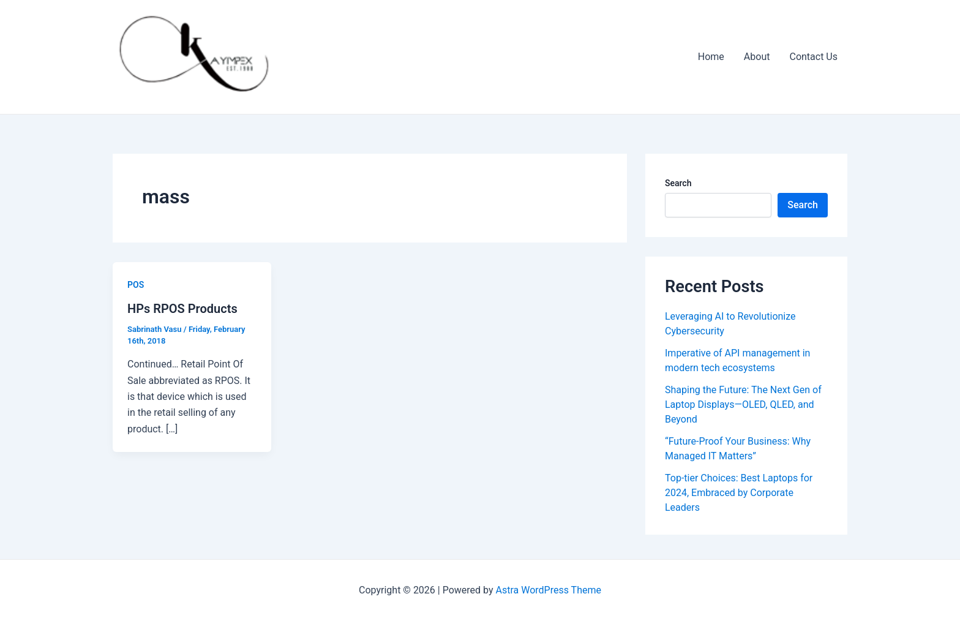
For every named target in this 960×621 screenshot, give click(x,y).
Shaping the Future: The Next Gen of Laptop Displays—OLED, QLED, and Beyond (743, 404)
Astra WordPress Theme (548, 590)
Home (711, 56)
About (757, 56)
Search (678, 183)
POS (135, 285)
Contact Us (813, 56)
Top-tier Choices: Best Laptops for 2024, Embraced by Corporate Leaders (738, 492)
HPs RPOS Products (182, 308)
